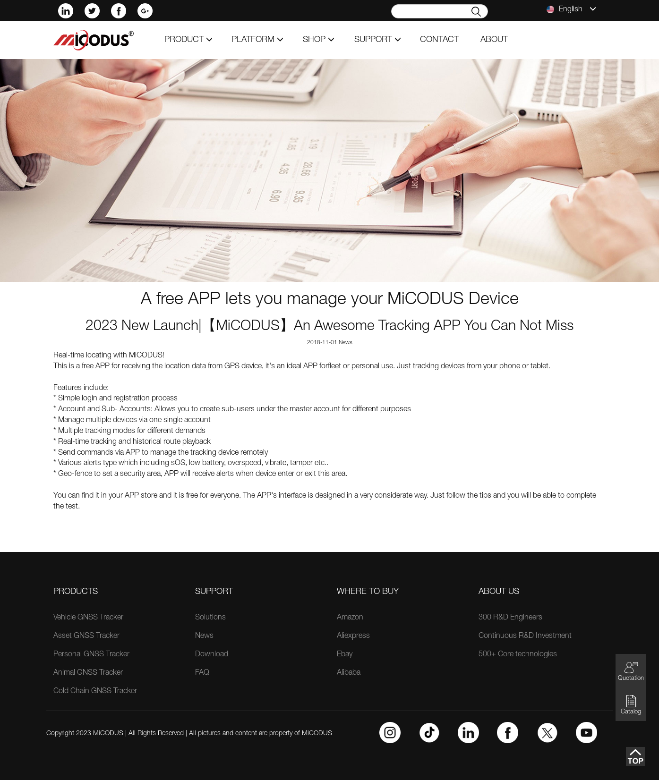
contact (439, 40)
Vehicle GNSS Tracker (88, 618)
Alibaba (348, 673)
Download (211, 655)
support (377, 40)
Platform (257, 40)
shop (318, 40)
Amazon (350, 618)
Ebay (344, 655)
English (571, 9)
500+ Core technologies (518, 655)
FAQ (202, 673)
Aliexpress (353, 636)
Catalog (631, 704)
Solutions (210, 618)
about (494, 40)
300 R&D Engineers (510, 618)
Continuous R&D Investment (525, 636)
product (188, 40)
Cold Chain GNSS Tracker (95, 691)
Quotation (631, 671)
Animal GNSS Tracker (88, 673)
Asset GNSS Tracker (86, 636)
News (204, 636)
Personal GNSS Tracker (91, 655)
